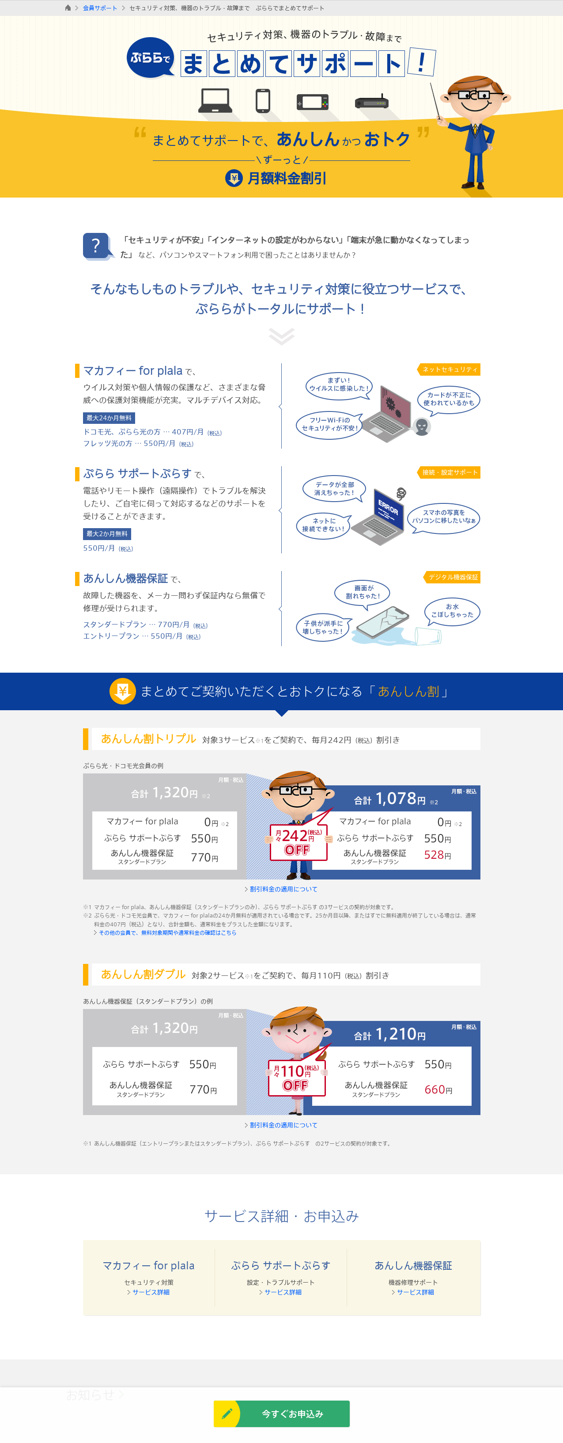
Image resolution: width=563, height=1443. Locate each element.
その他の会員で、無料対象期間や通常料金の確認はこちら (168, 932)
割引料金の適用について (284, 889)
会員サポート (100, 8)
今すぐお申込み (293, 1414)
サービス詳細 (151, 1292)
